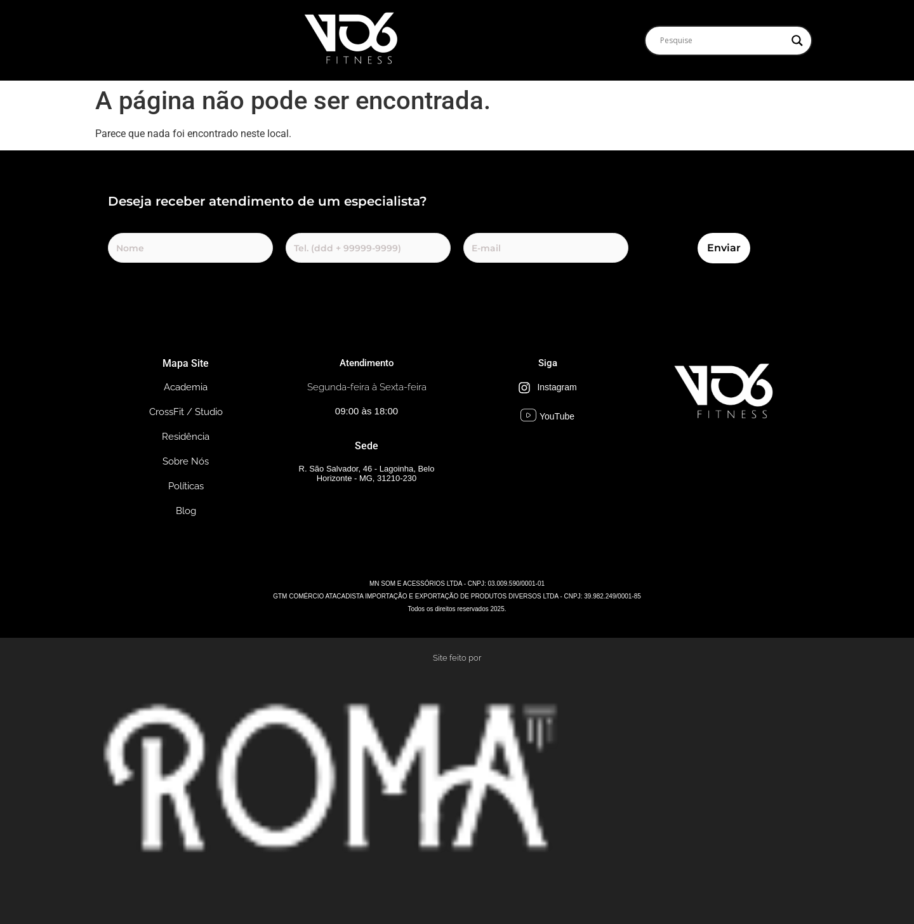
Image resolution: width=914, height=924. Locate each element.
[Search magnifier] (797, 41)
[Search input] (722, 41)
